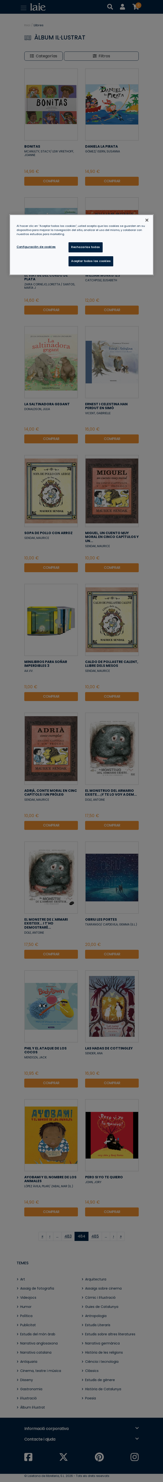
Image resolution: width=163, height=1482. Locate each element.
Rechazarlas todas (85, 247)
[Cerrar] (147, 220)
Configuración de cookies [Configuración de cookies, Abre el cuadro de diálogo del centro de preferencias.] (36, 247)
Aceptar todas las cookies (91, 261)
